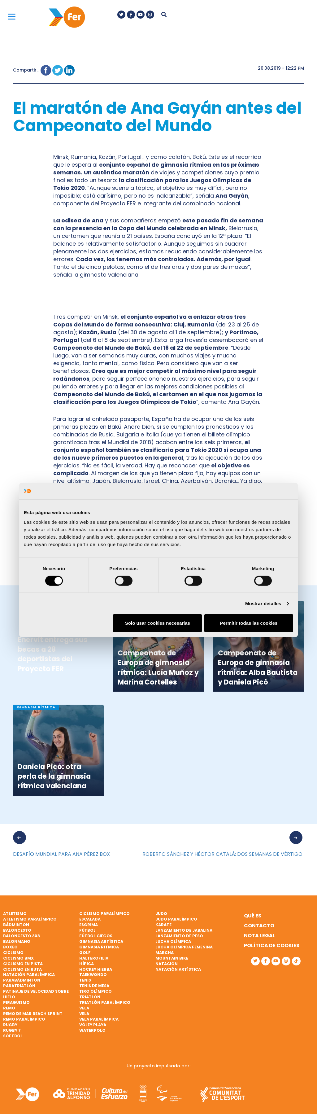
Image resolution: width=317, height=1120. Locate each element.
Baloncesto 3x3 (21, 935)
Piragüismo (16, 1002)
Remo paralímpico (24, 1019)
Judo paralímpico (176, 919)
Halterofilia (93, 958)
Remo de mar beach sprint (33, 1013)
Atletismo (15, 913)
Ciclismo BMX (18, 958)
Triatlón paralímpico (104, 1002)
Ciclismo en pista (23, 963)
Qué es (252, 915)
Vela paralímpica (99, 1019)
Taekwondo (93, 974)
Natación (166, 963)
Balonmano (16, 941)
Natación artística (178, 969)
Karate (163, 924)
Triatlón (89, 997)
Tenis (85, 980)
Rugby (10, 1024)
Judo (161, 913)
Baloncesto (17, 930)
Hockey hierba (95, 969)
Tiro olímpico (95, 991)
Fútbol (87, 930)
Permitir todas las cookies (248, 623)
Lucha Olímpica (173, 941)
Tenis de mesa (94, 985)
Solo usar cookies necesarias (157, 623)
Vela (84, 1008)
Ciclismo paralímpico (104, 913)
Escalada (90, 919)
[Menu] (11, 16)
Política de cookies (271, 945)
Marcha (164, 952)
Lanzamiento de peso (179, 935)
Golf (85, 952)
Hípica (86, 963)
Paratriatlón (19, 985)
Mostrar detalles (263, 603)
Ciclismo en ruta (22, 969)
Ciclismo (13, 952)
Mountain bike (171, 958)
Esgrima (88, 924)
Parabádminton (21, 980)
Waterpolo (92, 1030)
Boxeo (10, 947)
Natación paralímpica (29, 974)
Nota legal (259, 935)
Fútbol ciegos (95, 935)
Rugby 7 (12, 1030)
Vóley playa (92, 1024)
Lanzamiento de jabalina (183, 930)
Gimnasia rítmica (99, 947)
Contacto (259, 925)
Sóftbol (13, 1036)
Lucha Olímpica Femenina (184, 947)
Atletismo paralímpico (30, 919)
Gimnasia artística (101, 941)
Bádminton (16, 924)
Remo (9, 1008)
